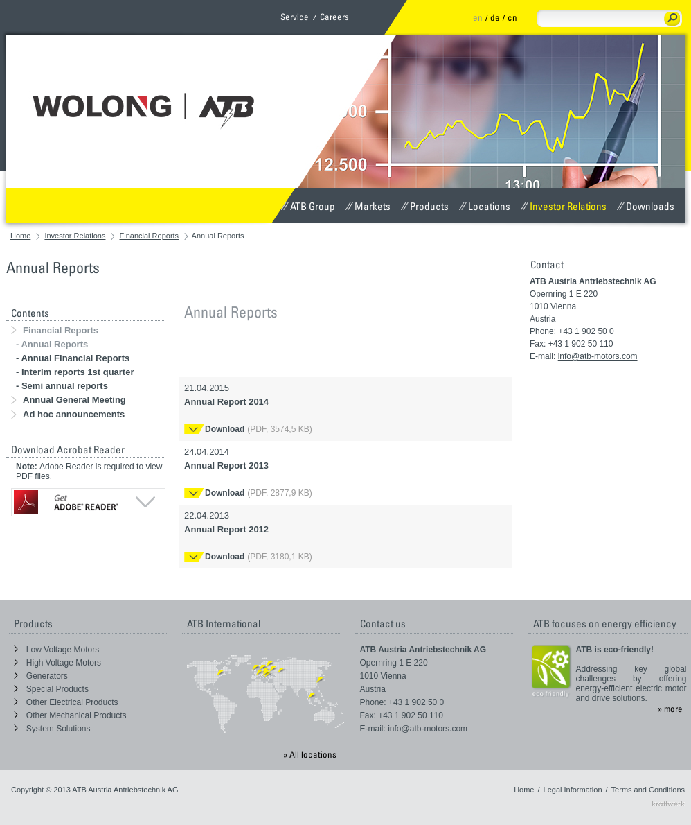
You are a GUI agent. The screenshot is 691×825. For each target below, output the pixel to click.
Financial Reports (149, 236)
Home (20, 236)
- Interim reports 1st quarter (75, 372)
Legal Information (573, 789)
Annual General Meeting (68, 399)
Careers (334, 16)
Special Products (51, 689)
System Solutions (52, 728)
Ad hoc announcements (68, 414)
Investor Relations (564, 206)
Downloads (645, 206)
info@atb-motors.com (598, 356)
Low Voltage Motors (57, 649)
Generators (41, 676)
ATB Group (308, 206)
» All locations (309, 754)
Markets (368, 206)
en (478, 17)
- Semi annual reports (62, 386)
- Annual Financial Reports (72, 358)
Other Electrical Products (66, 702)
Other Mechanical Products (70, 715)
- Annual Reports (52, 344)
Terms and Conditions (648, 789)
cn (512, 17)
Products (425, 206)
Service (294, 16)
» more (670, 708)
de (495, 17)
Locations (484, 206)
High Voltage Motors (57, 663)
